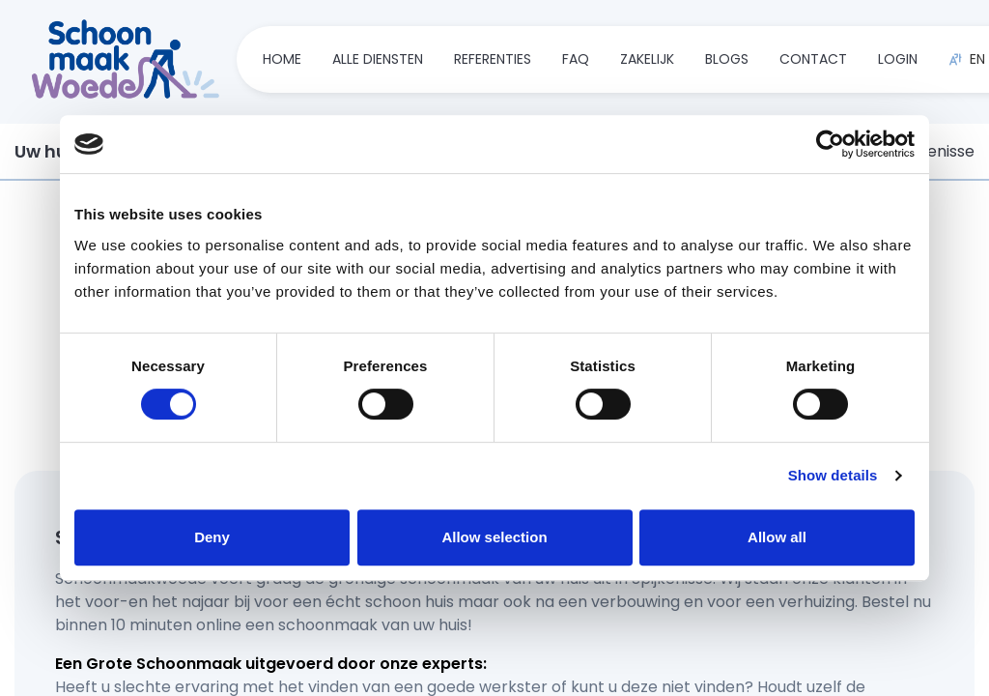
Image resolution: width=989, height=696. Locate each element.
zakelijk (647, 60)
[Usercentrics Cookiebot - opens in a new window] (830, 144)
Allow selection (494, 537)
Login (898, 60)
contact (813, 60)
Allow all (777, 537)
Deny (212, 537)
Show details (833, 475)
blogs (727, 60)
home (282, 60)
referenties (492, 60)
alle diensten (377, 60)
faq (575, 60)
